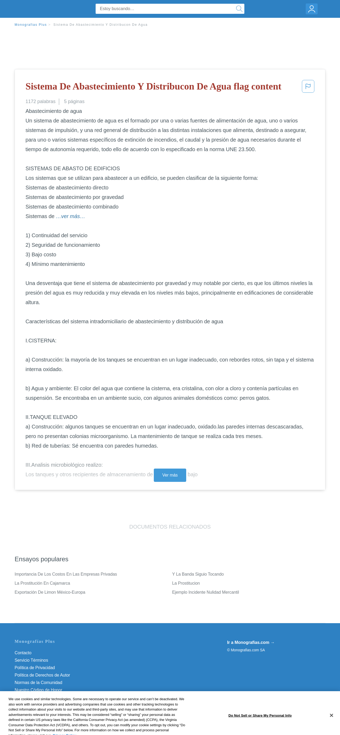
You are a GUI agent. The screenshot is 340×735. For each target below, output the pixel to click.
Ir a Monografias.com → (251, 642)
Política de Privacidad (35, 667)
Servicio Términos (31, 660)
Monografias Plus (31, 25)
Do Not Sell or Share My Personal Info (50, 697)
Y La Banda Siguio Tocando (198, 574)
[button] (308, 88)
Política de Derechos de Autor (42, 675)
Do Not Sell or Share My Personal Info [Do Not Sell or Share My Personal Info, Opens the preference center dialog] (260, 728)
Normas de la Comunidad (38, 682)
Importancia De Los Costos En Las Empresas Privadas (66, 574)
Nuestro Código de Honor (38, 690)
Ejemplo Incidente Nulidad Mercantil (205, 592)
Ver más (170, 475)
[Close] (331, 728)
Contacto (23, 653)
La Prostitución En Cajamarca (42, 583)
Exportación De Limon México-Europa (50, 592)
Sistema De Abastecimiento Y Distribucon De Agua (100, 25)
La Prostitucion (186, 583)
